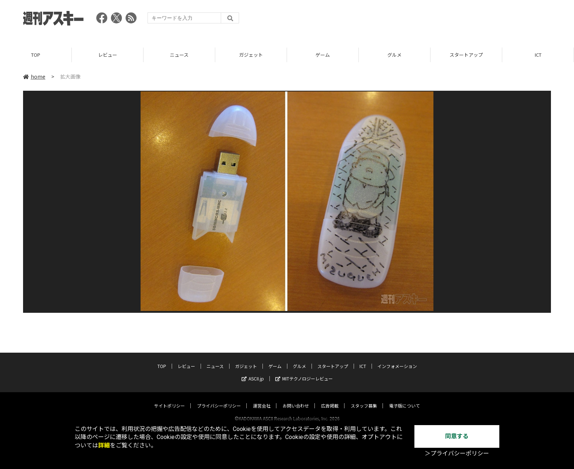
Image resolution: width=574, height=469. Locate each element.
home (34, 76)
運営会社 (262, 398)
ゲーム (323, 54)
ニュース (179, 54)
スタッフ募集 (364, 398)
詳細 (104, 445)
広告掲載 (330, 398)
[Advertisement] (417, 20)
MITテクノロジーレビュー (304, 371)
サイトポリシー (169, 398)
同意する (457, 436)
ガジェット (251, 54)
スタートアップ (466, 54)
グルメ (394, 54)
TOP (35, 54)
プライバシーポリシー (219, 398)
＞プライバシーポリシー (457, 453)
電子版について (404, 398)
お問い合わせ (296, 398)
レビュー (107, 54)
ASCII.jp (253, 371)
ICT (538, 54)
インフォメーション (397, 359)
